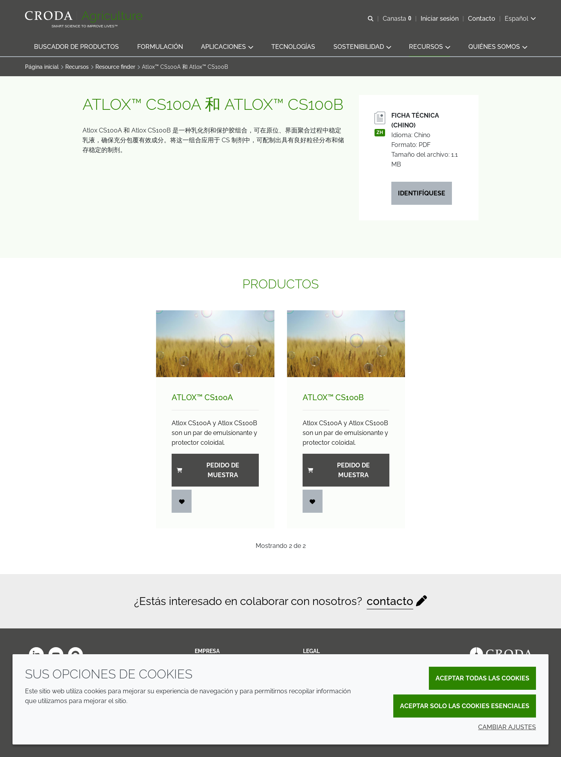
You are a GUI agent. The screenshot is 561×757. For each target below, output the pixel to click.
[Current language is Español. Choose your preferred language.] (520, 18)
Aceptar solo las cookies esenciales (464, 706)
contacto (390, 601)
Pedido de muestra (208, 470)
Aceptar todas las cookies (482, 678)
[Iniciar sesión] (182, 501)
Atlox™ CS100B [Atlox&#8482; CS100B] (333, 397)
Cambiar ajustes (507, 727)
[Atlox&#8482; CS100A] (215, 343)
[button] (76, 47)
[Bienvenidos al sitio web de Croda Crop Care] (84, 17)
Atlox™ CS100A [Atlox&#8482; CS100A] (202, 397)
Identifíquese (421, 193)
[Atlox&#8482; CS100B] (346, 343)
